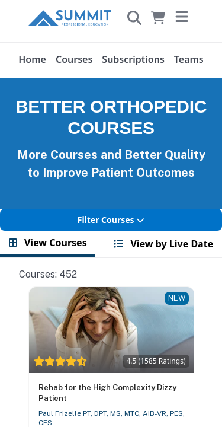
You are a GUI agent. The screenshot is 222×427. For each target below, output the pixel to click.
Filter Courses (111, 219)
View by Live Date (163, 243)
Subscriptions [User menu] (133, 59)
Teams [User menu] (189, 59)
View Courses (48, 242)
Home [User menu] (32, 59)
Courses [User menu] (74, 59)
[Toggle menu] (182, 18)
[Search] (134, 18)
